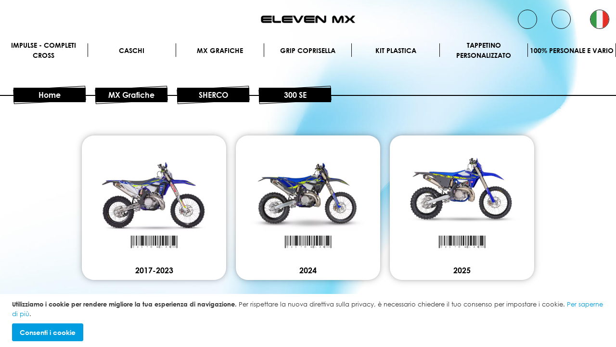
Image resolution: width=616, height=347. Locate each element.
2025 (462, 270)
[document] (309, 320)
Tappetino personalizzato (483, 50)
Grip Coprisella (307, 50)
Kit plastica (395, 50)
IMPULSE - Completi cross (43, 50)
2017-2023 (154, 270)
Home (49, 95)
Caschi (131, 50)
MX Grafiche (220, 50)
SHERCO (213, 95)
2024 (308, 270)
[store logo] (308, 19)
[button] (599, 19)
